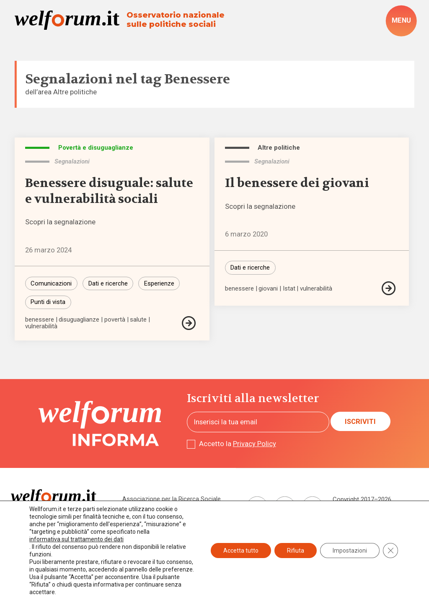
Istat (289, 289)
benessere (39, 320)
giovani (268, 289)
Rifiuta (295, 550)
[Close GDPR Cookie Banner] (390, 550)
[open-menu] (401, 20)
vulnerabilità (41, 326)
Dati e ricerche (108, 283)
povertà (114, 320)
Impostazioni (350, 550)
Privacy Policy (254, 444)
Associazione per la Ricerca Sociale (171, 499)
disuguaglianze (79, 320)
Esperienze (159, 283)
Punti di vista (48, 302)
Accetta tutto (240, 550)
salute (138, 320)
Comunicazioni (51, 283)
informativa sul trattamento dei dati (76, 539)
